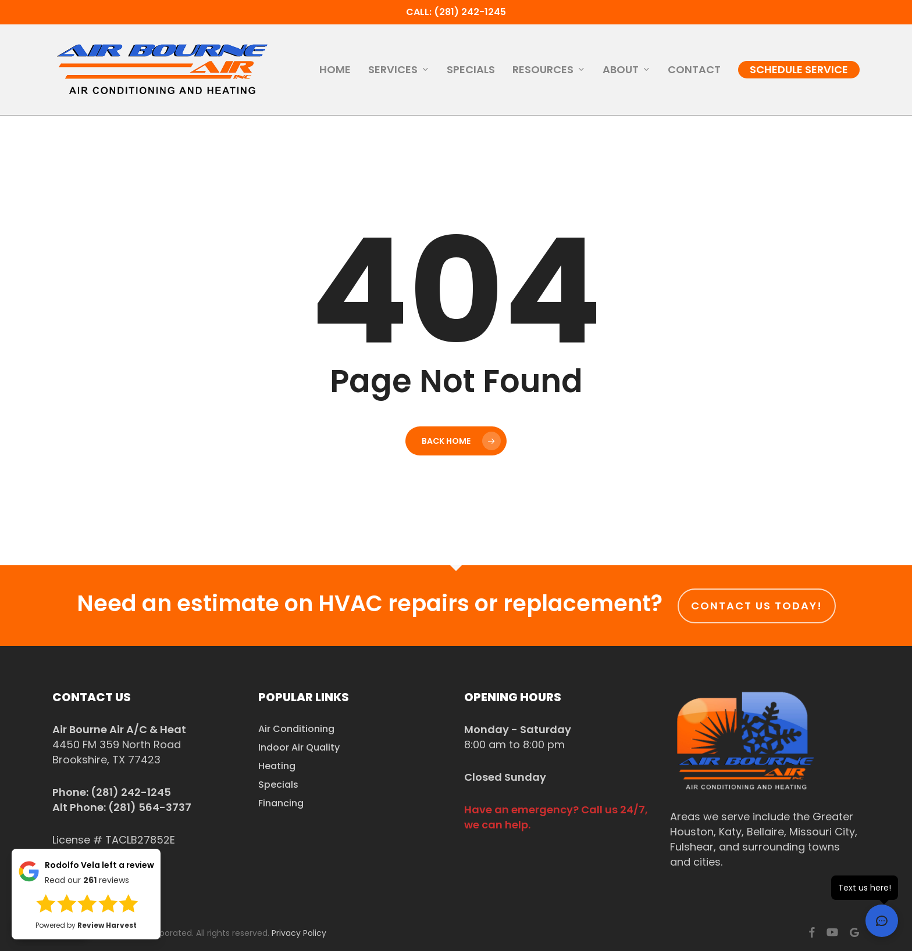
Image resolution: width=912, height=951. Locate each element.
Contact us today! (756, 605)
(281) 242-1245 (131, 792)
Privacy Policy (299, 933)
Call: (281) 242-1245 (456, 12)
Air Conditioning (296, 728)
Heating (276, 766)
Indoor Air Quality (299, 747)
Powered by (86, 925)
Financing (281, 803)
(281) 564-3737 (149, 807)
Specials (278, 784)
